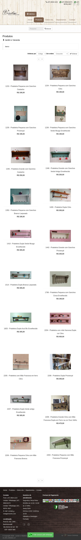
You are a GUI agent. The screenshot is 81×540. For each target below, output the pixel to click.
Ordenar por (32, 53)
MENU (31, 14)
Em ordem (50, 53)
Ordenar (73, 54)
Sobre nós (49, 20)
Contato (72, 20)
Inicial (30, 20)
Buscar (48, 29)
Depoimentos (61, 20)
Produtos (38, 20)
